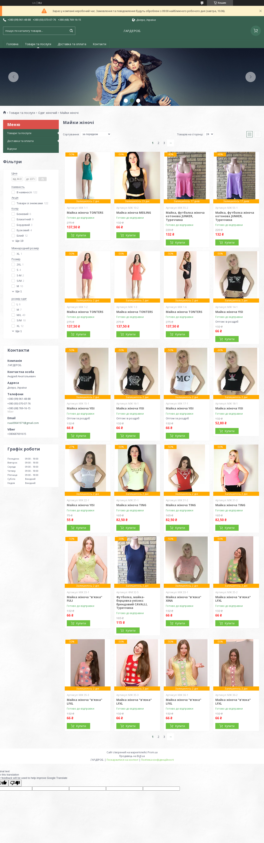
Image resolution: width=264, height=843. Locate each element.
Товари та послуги (38, 44)
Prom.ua (153, 752)
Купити (81, 235)
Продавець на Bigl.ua (132, 756)
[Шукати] (71, 31)
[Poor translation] (15, 783)
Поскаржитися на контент (122, 760)
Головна (12, 44)
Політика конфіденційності (157, 760)
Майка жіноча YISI (229, 312)
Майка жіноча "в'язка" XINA (183, 599)
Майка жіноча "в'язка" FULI (84, 599)
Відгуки (12, 149)
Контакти (99, 44)
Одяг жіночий (47, 113)
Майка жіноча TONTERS (85, 213)
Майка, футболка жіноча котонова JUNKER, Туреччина (185, 216)
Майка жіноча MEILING (133, 213)
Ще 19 (19, 240)
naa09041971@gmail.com (23, 422)
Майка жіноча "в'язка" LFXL (233, 599)
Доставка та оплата (72, 44)
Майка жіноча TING (131, 505)
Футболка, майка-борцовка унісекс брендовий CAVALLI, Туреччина (131, 602)
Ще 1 (18, 291)
